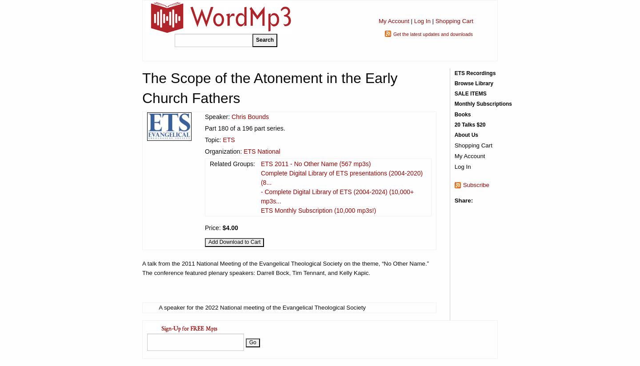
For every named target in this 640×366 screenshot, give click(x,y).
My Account (394, 21)
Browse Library (474, 83)
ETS (229, 139)
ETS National (262, 151)
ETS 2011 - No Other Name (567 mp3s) (316, 163)
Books (463, 114)
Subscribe (476, 185)
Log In (422, 21)
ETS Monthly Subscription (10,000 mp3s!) (318, 210)
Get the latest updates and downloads (433, 34)
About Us (466, 135)
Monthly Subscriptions (483, 104)
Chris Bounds (250, 116)
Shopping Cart (454, 21)
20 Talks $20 (470, 125)
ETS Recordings (475, 73)
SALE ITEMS (471, 94)
